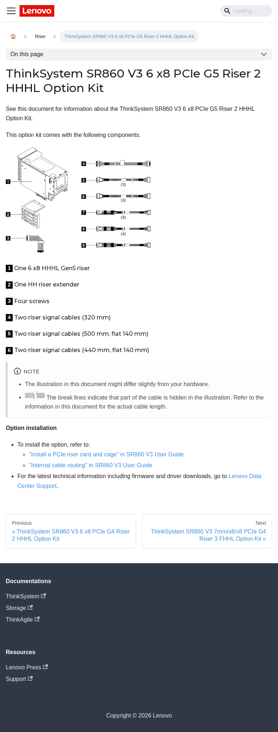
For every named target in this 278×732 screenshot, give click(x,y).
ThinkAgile (22, 619)
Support (19, 679)
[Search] (246, 11)
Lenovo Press (27, 667)
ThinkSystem (26, 596)
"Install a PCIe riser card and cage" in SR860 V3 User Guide (106, 454)
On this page (26, 54)
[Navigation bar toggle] (11, 10)
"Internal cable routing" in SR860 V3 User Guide (90, 465)
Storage (19, 608)
